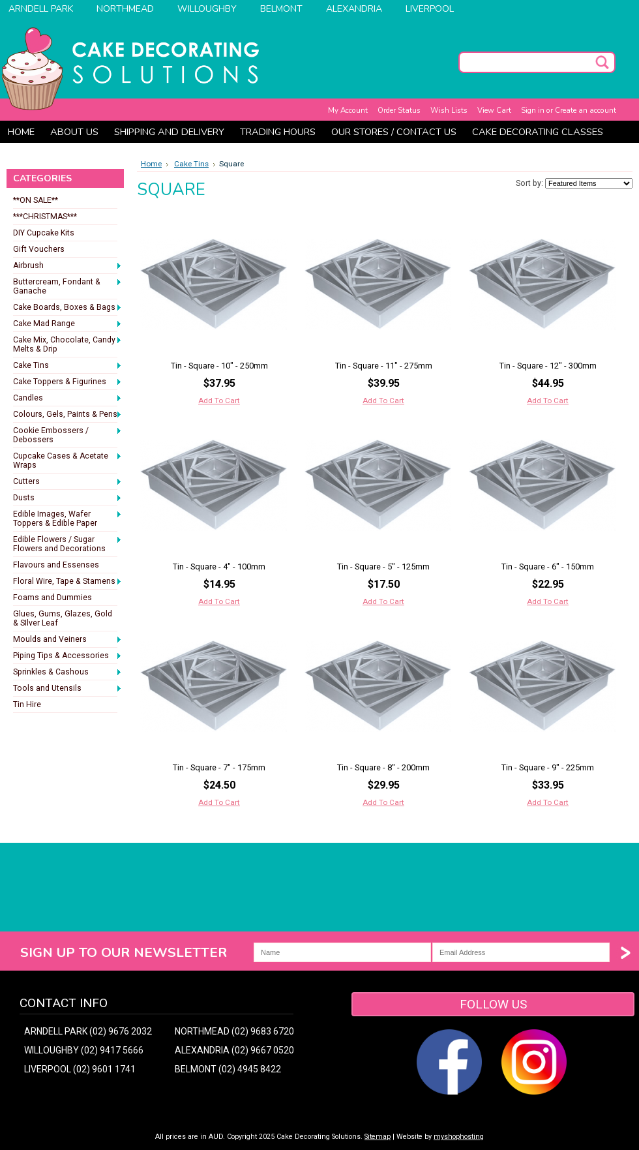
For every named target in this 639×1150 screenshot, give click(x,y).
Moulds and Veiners (67, 640)
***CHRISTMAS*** (45, 216)
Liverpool (430, 9)
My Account (348, 110)
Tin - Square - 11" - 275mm (383, 366)
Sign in (532, 110)
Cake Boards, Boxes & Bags (67, 308)
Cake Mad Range (67, 324)
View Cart (494, 110)
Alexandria (354, 9)
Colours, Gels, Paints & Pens (67, 415)
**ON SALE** (35, 200)
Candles (67, 398)
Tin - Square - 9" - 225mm (547, 767)
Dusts (67, 498)
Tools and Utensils (67, 689)
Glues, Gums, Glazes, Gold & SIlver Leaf (62, 618)
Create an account (585, 110)
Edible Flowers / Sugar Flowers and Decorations (67, 544)
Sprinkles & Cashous (67, 672)
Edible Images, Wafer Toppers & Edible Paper (67, 518)
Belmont (281, 9)
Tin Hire (27, 704)
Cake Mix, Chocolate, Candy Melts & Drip (67, 344)
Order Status (399, 110)
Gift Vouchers (39, 249)
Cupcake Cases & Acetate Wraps (67, 460)
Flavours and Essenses (56, 564)
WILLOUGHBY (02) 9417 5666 (83, 1050)
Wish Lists (449, 110)
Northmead (125, 9)
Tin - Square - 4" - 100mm (219, 566)
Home (151, 163)
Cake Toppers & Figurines (67, 382)
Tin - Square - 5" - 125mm (383, 566)
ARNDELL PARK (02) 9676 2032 (88, 1031)
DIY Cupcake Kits (43, 232)
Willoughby (207, 9)
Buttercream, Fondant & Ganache (67, 286)
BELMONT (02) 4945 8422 (228, 1069)
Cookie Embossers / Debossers (67, 435)
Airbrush (67, 266)
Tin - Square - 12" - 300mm (548, 366)
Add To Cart (219, 400)
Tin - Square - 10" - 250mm (219, 366)
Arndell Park (40, 9)
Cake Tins (67, 366)
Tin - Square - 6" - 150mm (547, 566)
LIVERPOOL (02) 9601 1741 (80, 1069)
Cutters (67, 482)
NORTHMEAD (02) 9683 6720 (234, 1031)
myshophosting (459, 1136)
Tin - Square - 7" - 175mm (219, 767)
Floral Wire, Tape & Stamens (67, 582)
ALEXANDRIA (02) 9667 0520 (234, 1050)
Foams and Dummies (52, 597)
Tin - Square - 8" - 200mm (383, 767)
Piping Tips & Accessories (67, 656)
